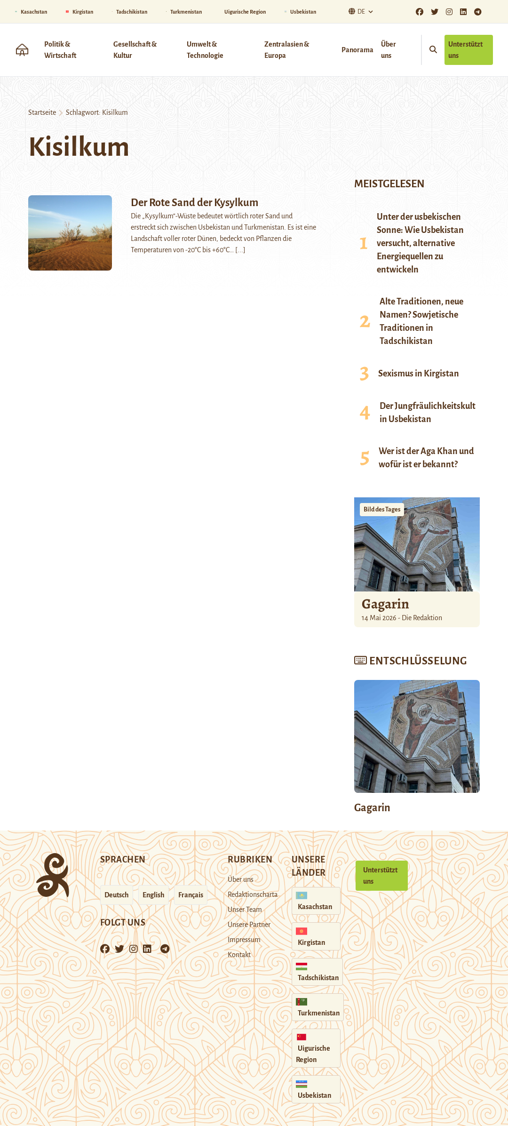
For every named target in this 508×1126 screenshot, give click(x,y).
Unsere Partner (249, 924)
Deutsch (116, 895)
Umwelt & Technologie (205, 49)
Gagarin (385, 603)
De (355, 11)
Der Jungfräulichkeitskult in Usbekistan (428, 412)
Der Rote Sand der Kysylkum (194, 202)
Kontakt (239, 954)
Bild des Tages (382, 509)
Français (190, 895)
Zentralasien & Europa (286, 49)
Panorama (357, 50)
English (154, 895)
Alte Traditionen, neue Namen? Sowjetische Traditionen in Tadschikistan (421, 321)
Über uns (388, 49)
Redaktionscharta (253, 894)
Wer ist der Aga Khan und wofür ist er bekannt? (426, 458)
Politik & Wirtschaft (60, 49)
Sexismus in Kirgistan (418, 373)
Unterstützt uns (465, 49)
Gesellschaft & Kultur (135, 49)
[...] (240, 250)
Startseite (42, 112)
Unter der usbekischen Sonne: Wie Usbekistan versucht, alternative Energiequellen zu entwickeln (420, 243)
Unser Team (245, 909)
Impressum (244, 939)
